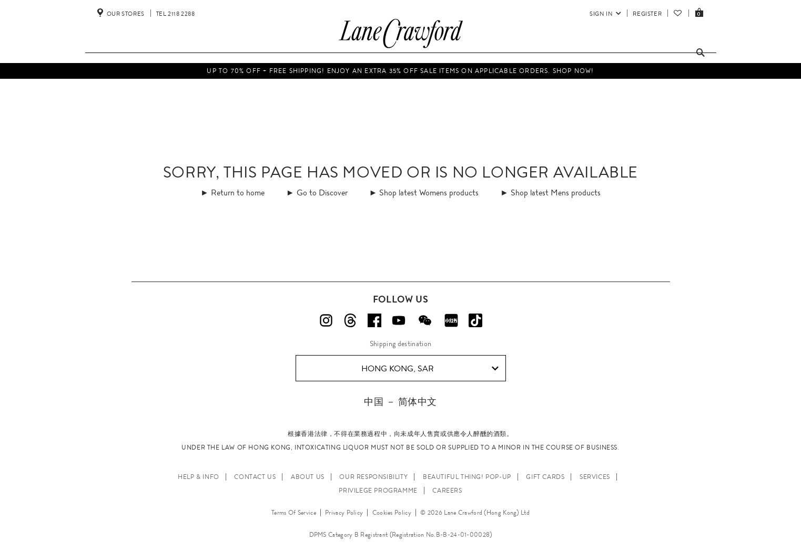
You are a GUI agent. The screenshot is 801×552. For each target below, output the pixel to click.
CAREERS (447, 490)
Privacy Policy (344, 512)
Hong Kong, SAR (430, 369)
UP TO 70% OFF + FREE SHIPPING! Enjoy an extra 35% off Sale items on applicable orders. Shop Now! (400, 71)
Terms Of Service (293, 512)
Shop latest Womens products (429, 192)
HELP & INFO (198, 477)
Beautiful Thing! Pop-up (467, 477)
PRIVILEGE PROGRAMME (378, 490)
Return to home (238, 192)
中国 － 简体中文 (400, 401)
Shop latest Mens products (556, 192)
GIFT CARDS (545, 477)
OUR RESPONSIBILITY (373, 477)
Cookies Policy (391, 512)
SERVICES (595, 477)
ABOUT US (308, 477)
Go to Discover (322, 192)
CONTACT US (255, 477)
